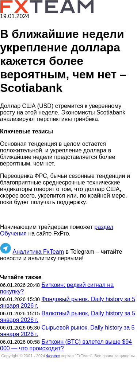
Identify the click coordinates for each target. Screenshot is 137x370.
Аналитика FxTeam (38, 252)
